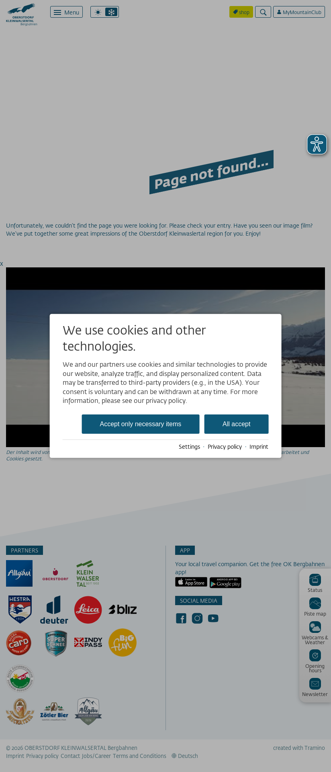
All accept (236, 424)
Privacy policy (225, 446)
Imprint (258, 446)
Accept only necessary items (140, 424)
